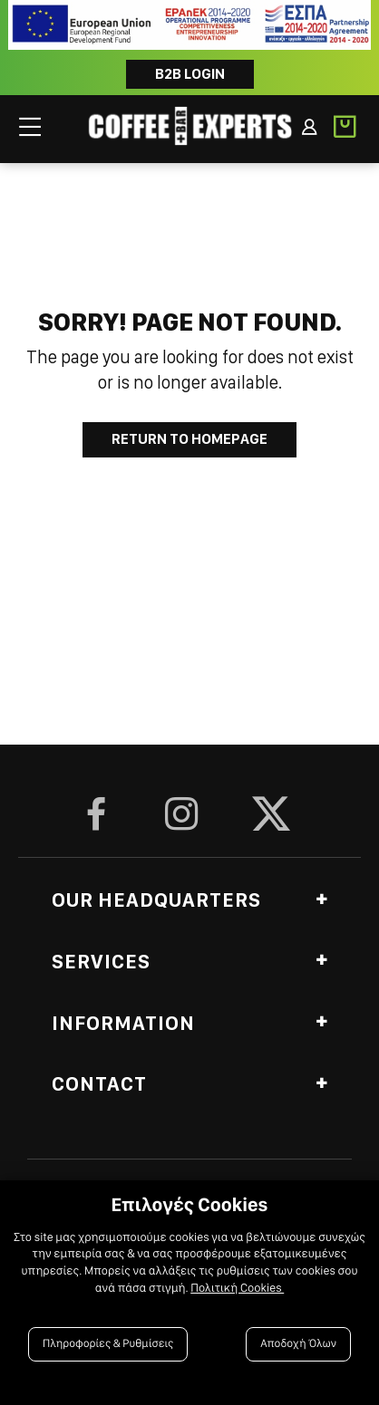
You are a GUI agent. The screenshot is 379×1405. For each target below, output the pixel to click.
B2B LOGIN (190, 73)
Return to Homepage (189, 438)
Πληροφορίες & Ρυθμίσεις (108, 1344)
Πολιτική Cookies (237, 1288)
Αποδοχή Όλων (298, 1344)
